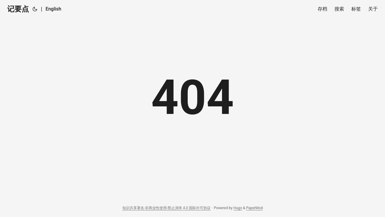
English (53, 9)
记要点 (18, 9)
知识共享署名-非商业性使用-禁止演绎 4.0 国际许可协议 (166, 208)
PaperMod (254, 208)
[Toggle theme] (34, 9)
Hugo (237, 208)
